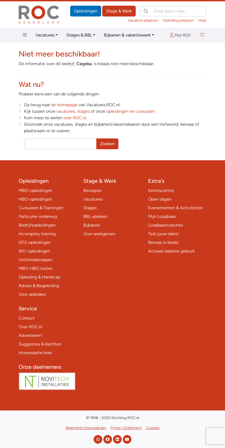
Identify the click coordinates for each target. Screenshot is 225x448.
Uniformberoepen (36, 259)
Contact (27, 318)
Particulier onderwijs (38, 216)
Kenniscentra (160, 190)
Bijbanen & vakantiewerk (127, 35)
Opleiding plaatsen (178, 20)
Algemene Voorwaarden (86, 428)
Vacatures (44, 35)
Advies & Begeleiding (39, 285)
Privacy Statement (126, 428)
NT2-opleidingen (35, 242)
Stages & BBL (79, 35)
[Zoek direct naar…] (173, 11)
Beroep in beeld (163, 242)
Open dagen (160, 199)
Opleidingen (85, 11)
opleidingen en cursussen (130, 111)
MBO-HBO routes (35, 268)
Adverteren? (30, 335)
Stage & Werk (119, 11)
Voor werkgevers (99, 233)
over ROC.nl (74, 117)
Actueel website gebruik (171, 251)
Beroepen (92, 190)
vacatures (65, 111)
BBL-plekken (95, 216)
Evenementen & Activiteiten (175, 207)
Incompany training (37, 233)
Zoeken (107, 143)
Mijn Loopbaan (162, 216)
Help (202, 20)
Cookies (153, 428)
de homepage (64, 104)
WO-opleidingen (34, 251)
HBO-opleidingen (35, 199)
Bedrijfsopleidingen (37, 225)
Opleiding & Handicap (39, 277)
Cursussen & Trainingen (41, 207)
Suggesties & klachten (40, 344)
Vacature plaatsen (143, 20)
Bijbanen (91, 225)
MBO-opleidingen (35, 190)
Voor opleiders (32, 294)
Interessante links (35, 352)
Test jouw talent (163, 233)
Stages (90, 207)
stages (83, 111)
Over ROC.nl (30, 326)
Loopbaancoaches (165, 225)
